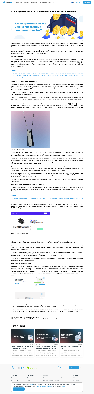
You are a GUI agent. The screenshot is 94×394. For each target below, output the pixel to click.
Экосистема (19, 2)
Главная (13, 377)
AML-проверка (26, 2)
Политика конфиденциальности (51, 380)
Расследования (43, 2)
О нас (49, 2)
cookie (31, 384)
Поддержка (76, 378)
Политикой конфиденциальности (44, 386)
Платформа (87, 2)
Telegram (76, 380)
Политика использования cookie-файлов (53, 377)
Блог (53, 2)
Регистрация (79, 2)
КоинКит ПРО (14, 380)
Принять (19, 389)
